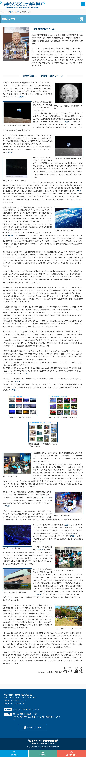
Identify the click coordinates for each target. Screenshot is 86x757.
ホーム (3, 12)
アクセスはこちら (32, 727)
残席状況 (43, 754)
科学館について (14, 12)
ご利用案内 (14, 753)
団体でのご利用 (71, 753)
